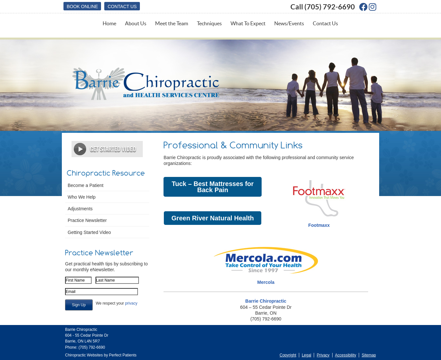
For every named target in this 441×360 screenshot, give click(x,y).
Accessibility (345, 355)
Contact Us (122, 6)
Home (109, 23)
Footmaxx (319, 225)
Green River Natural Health (212, 218)
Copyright (288, 355)
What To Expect (248, 23)
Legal (306, 355)
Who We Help (82, 197)
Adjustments (80, 208)
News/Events (289, 23)
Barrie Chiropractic (266, 301)
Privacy (323, 355)
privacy (131, 303)
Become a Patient (86, 185)
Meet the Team (171, 23)
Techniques (209, 23)
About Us (135, 23)
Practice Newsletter (87, 220)
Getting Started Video (89, 232)
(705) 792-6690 (329, 7)
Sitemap (369, 355)
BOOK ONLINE (82, 6)
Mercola (266, 282)
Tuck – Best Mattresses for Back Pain (213, 186)
